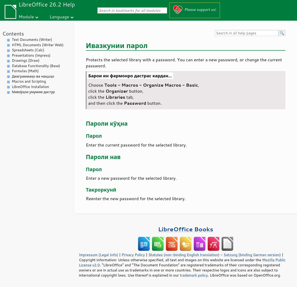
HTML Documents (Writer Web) (38, 44)
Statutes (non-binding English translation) (183, 254)
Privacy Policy (133, 254)
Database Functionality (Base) (36, 65)
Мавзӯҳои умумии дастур (33, 91)
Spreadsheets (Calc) (28, 50)
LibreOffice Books (185, 229)
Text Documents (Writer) (32, 39)
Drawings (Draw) (25, 60)
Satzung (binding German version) (252, 254)
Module (26, 16)
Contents (13, 33)
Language (59, 16)
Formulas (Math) (25, 70)
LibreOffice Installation (30, 86)
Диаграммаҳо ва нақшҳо (33, 76)
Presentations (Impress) (31, 55)
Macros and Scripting (29, 81)
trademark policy (194, 275)
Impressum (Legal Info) (98, 254)
